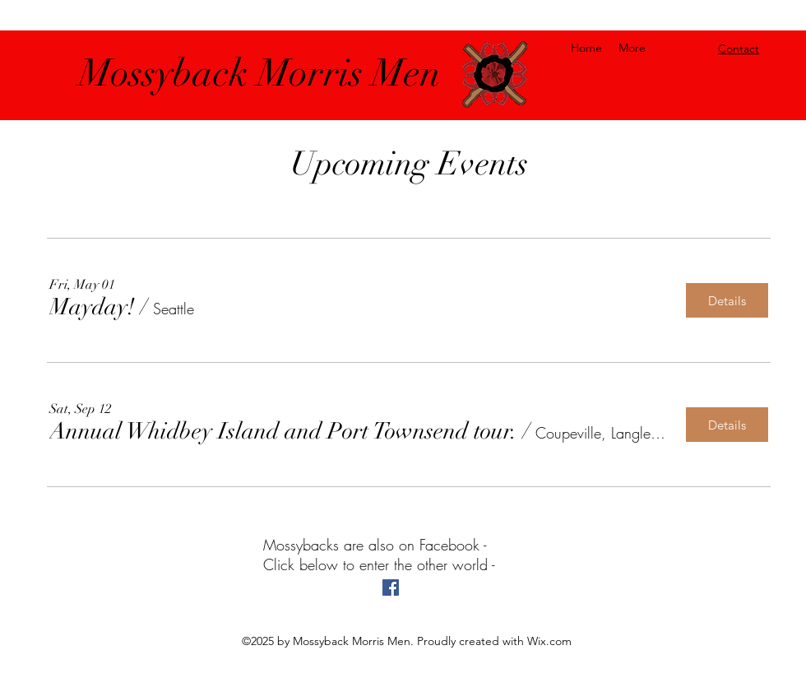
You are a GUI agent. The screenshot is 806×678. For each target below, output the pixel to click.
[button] (92, 307)
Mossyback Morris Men (260, 73)
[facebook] (390, 587)
